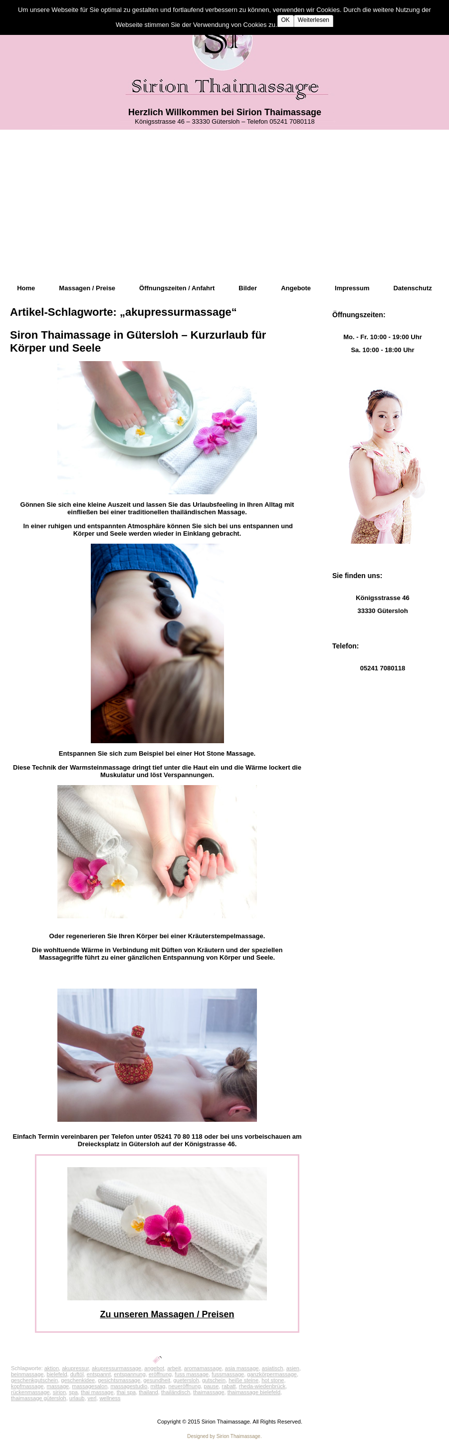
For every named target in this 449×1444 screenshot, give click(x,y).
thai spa (126, 1392)
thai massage (97, 1392)
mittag (158, 1386)
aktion (51, 1368)
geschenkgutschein (34, 1380)
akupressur (75, 1368)
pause (211, 1386)
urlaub (77, 1398)
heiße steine (243, 1380)
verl (92, 1398)
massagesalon (89, 1386)
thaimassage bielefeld (253, 1392)
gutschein (213, 1380)
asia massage (242, 1368)
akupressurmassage (116, 1368)
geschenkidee (78, 1380)
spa (73, 1392)
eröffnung (160, 1374)
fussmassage (228, 1374)
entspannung (130, 1374)
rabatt (228, 1386)
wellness (109, 1398)
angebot (154, 1368)
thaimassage (208, 1392)
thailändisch (175, 1392)
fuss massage (192, 1374)
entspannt (99, 1374)
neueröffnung (185, 1386)
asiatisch (272, 1368)
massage (58, 1386)
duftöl (77, 1374)
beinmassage (27, 1374)
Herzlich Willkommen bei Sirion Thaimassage (224, 112)
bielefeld (57, 1374)
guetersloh (186, 1380)
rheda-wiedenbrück (262, 1386)
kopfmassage (27, 1386)
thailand (148, 1392)
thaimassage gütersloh (38, 1398)
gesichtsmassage (119, 1380)
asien (292, 1368)
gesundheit (156, 1380)
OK (285, 19)
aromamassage (203, 1368)
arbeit (174, 1368)
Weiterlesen (313, 19)
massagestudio (128, 1386)
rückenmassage (30, 1392)
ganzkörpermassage (272, 1374)
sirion (59, 1392)
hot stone (272, 1380)
